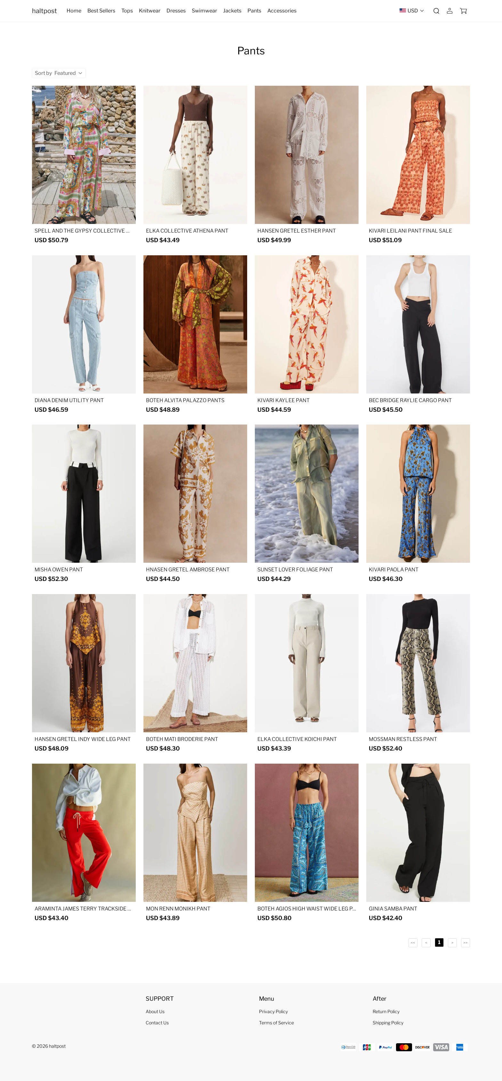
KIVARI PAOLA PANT (393, 570)
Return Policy (386, 1011)
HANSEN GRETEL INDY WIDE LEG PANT (83, 739)
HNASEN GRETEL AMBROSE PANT (188, 570)
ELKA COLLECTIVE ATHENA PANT (187, 231)
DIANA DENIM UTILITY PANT (69, 400)
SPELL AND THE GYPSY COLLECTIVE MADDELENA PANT (82, 231)
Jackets (232, 11)
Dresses (176, 11)
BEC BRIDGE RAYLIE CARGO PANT (410, 400)
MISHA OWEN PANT (59, 570)
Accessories (281, 11)
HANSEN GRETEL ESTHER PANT (296, 231)
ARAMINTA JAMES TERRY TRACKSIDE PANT (83, 909)
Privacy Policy (273, 1011)
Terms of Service (276, 1022)
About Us (155, 1011)
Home (74, 11)
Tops (127, 11)
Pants (254, 11)
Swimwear (204, 11)
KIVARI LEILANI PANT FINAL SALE (410, 231)
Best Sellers (101, 11)
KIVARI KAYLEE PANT (283, 400)
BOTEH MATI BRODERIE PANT (182, 739)
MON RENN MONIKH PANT (178, 909)
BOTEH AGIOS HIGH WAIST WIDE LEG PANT (306, 909)
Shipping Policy (388, 1022)
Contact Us (157, 1022)
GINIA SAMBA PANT (393, 909)
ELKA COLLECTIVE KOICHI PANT (297, 739)
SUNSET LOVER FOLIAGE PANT (295, 570)
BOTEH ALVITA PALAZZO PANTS (185, 400)
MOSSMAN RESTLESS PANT (403, 739)
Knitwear (149, 11)
